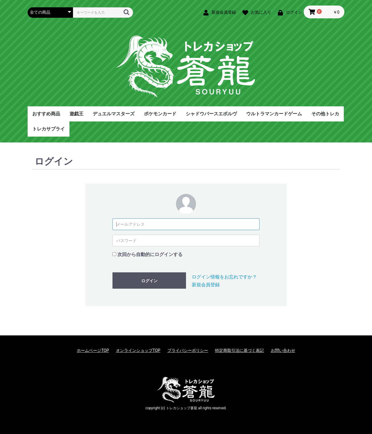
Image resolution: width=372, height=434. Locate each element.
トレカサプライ (48, 129)
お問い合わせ (283, 350)
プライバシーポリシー (187, 350)
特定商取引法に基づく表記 (239, 350)
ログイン (149, 280)
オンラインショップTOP (138, 350)
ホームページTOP (93, 350)
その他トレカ (325, 114)
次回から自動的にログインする (150, 254)
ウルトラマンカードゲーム (274, 114)
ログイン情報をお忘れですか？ (224, 277)
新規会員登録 (206, 284)
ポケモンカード (160, 114)
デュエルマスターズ (114, 114)
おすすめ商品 (46, 114)
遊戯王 (76, 114)
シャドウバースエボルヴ (211, 114)
